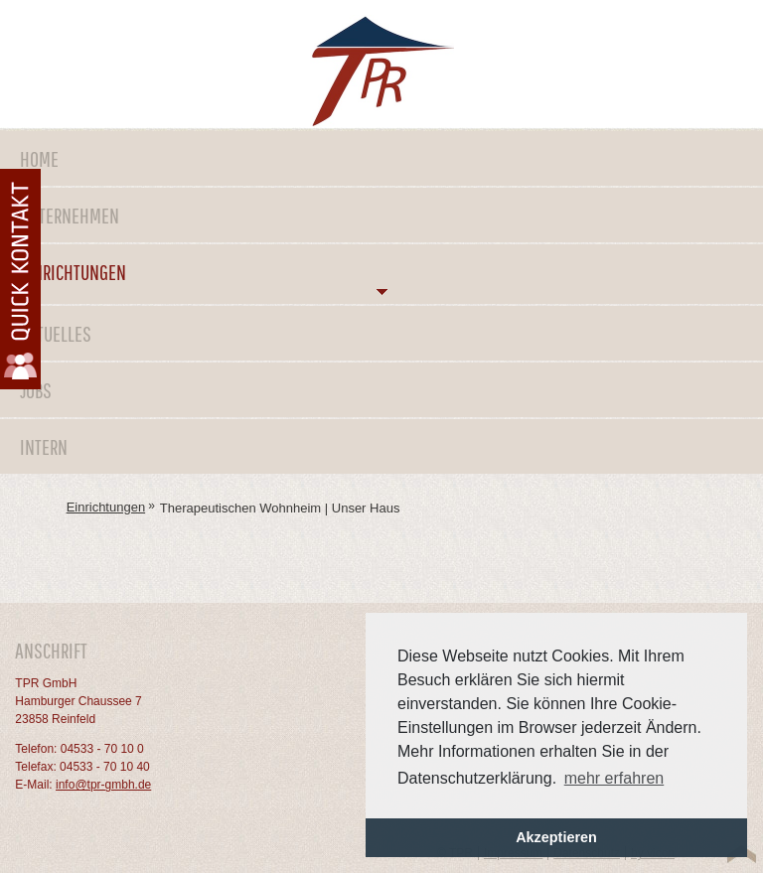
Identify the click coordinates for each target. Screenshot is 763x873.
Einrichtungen (73, 271)
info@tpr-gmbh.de (103, 785)
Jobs (36, 389)
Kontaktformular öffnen (20, 279)
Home (39, 158)
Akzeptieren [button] (556, 837)
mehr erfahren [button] (614, 778)
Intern (44, 446)
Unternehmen (69, 215)
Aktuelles (55, 333)
